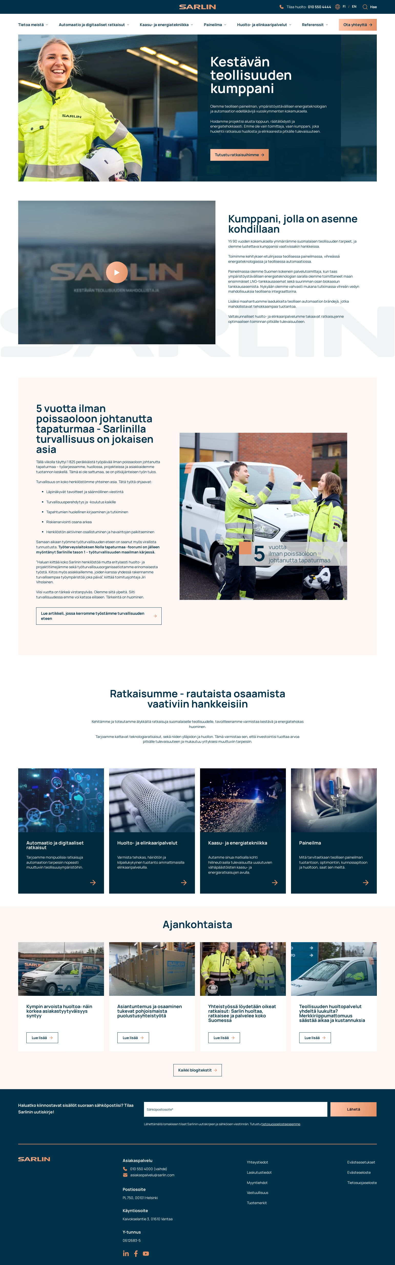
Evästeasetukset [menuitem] (361, 1162)
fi (344, 6)
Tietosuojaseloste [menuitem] (362, 1182)
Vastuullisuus (257, 1192)
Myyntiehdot (257, 1182)
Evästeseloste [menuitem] (359, 1172)
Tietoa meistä (31, 24)
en (354, 6)
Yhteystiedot (257, 1162)
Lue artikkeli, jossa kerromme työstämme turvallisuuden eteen (99, 616)
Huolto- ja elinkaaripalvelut (262, 24)
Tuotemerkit (257, 1202)
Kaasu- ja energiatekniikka (164, 24)
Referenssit (313, 24)
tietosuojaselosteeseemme (279, 1124)
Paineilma (213, 24)
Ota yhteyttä (358, 24)
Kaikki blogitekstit (197, 1070)
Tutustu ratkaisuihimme (239, 154)
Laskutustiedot (259, 1172)
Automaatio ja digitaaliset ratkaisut (92, 24)
